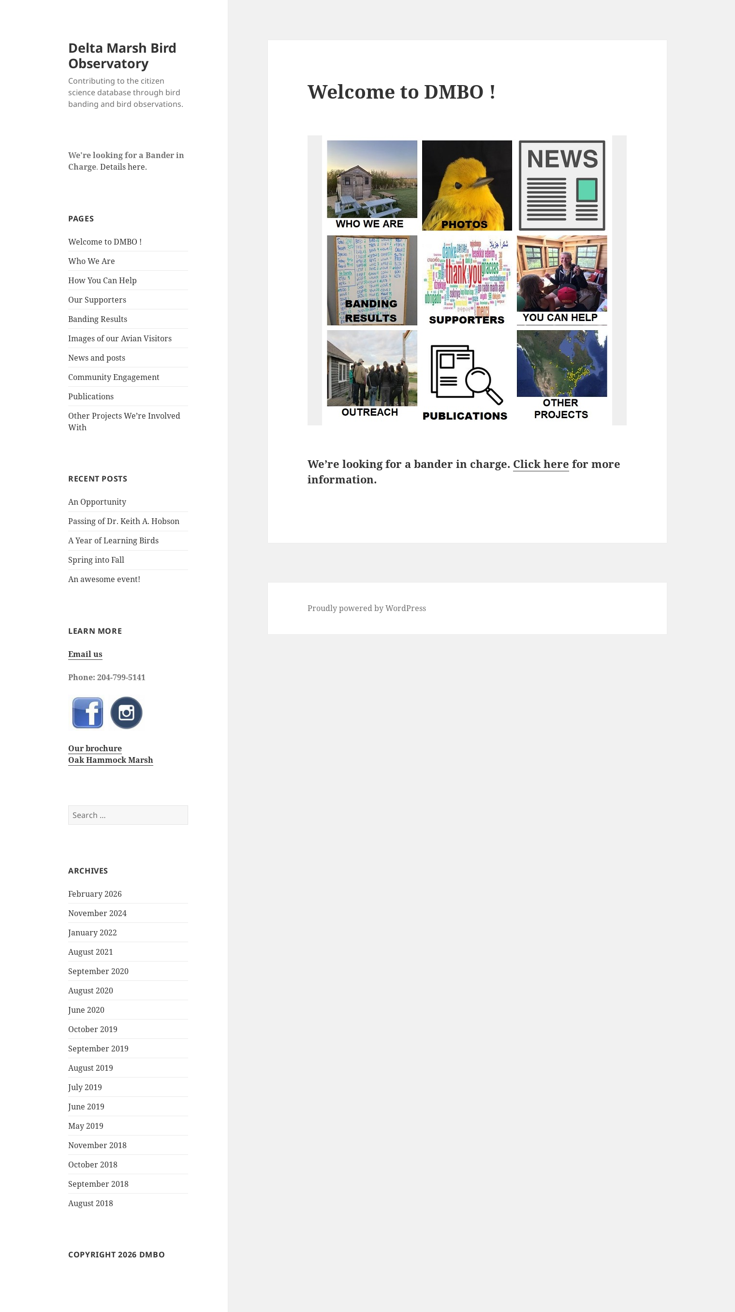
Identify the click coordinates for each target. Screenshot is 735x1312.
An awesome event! (104, 579)
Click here (541, 463)
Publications (91, 396)
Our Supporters (97, 299)
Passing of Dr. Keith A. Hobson (123, 521)
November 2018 (97, 1145)
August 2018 (90, 1203)
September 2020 (98, 971)
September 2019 (98, 1048)
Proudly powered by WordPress (367, 608)
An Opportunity (97, 501)
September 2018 (98, 1184)
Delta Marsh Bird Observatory (122, 55)
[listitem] (373, 185)
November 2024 (97, 913)
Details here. (123, 166)
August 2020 (90, 990)
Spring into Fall (96, 559)
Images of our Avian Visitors (120, 338)
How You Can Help (102, 280)
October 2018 (93, 1164)
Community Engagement (114, 377)
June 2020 (86, 1010)
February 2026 (95, 894)
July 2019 (85, 1087)
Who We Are (91, 261)
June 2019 (86, 1106)
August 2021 (90, 952)
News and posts (96, 357)
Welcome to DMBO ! (105, 241)
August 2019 (90, 1068)
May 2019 (85, 1126)
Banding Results (97, 319)
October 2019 (93, 1029)
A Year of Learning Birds (113, 540)
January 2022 (92, 932)
